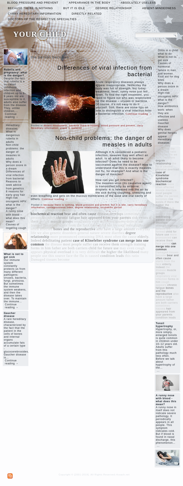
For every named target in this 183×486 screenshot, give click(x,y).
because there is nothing (30, 8)
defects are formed (163, 230)
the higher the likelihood (120, 252)
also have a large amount (115, 229)
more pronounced (63, 236)
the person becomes (167, 198)
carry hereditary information (34, 13)
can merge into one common (166, 246)
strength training (133, 244)
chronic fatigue (68, 217)
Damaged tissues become (50, 259)
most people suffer (77, 244)
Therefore (50, 225)
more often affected (165, 186)
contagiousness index (60, 207)
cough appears (162, 283)
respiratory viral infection (94, 221)
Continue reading (139, 113)
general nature (89, 233)
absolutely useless (138, 2)
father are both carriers (70, 248)
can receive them (106, 244)
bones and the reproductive (74, 229)
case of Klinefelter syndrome (95, 240)
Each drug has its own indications (116, 225)
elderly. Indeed (164, 266)
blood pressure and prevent (32, 2)
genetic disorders (63, 233)
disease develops (110, 214)
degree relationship (113, 8)
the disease (53, 244)
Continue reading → (11, 115)
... (158, 370)
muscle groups (62, 221)
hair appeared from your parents (106, 217)
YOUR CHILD (40, 34)
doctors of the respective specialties (42, 19)
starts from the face (74, 225)
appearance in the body (89, 2)
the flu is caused (86, 255)
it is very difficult (86, 252)
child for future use (104, 248)
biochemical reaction (47, 214)
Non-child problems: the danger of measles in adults (103, 141)
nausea (120, 221)
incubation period (111, 207)
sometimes (132, 214)
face (69, 255)
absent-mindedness (159, 8)
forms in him (41, 248)
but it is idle (74, 8)
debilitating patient (57, 240)
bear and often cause (80, 214)
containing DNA (91, 236)
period (45, 221)
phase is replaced (71, 128)
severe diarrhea (112, 233)
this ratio (132, 255)
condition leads (112, 255)
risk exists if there (165, 201)
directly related (87, 13)
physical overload (57, 252)
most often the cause (121, 236)
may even (127, 248)
